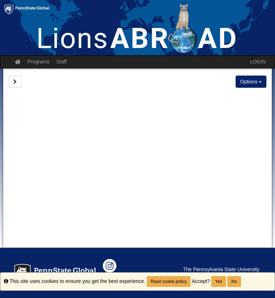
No (234, 281)
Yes (218, 281)
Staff (62, 61)
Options (251, 82)
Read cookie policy (169, 281)
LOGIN (258, 61)
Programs (38, 61)
